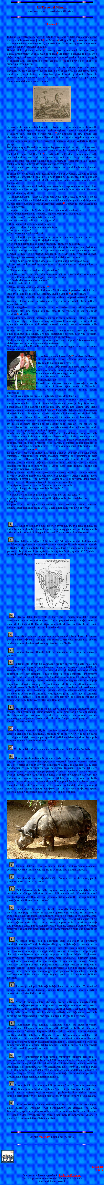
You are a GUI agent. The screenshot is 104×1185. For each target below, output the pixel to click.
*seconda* (44, 1136)
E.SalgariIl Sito (97, 1168)
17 (18, 313)
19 (72, 362)
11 (43, 153)
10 (56, 133)
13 (23, 170)
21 (36, 449)
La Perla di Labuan (70, 1175)
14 (64, 203)
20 (54, 409)
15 (48, 286)
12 (69, 160)
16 (70, 293)
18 (72, 355)
